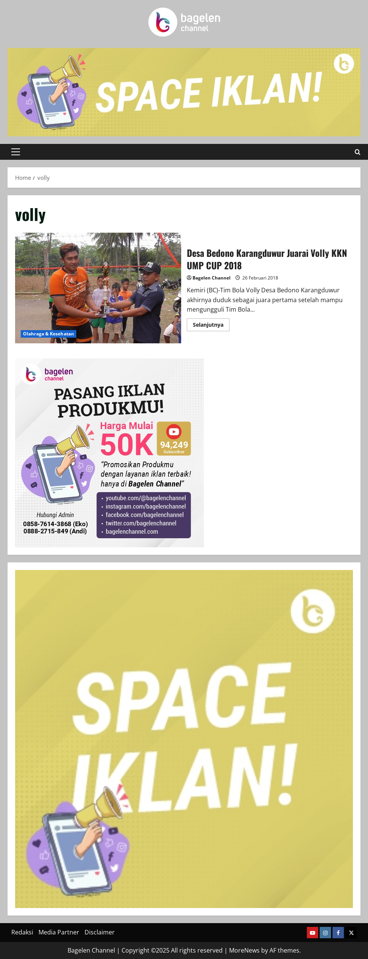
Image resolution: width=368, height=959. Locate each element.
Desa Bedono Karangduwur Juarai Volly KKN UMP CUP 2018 (98, 288)
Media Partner (58, 932)
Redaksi (22, 932)
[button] (16, 152)
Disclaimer (100, 932)
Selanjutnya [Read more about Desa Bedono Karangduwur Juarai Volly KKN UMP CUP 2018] (211, 326)
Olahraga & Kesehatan (48, 333)
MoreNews (244, 950)
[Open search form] (357, 151)
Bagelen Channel (211, 278)
